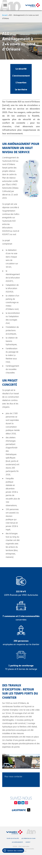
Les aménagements (17, 842)
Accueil (4, 15)
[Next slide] (37, 762)
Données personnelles (27, 849)
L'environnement (21, 75)
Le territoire (21, 89)
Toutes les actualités (13, 838)
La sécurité (21, 68)
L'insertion (21, 82)
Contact (28, 842)
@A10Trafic (21, 810)
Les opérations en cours (28, 838)
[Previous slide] (5, 762)
